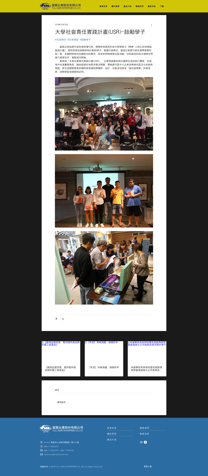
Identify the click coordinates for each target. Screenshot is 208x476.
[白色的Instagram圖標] (141, 442)
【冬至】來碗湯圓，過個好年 (103, 367)
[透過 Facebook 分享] (56, 319)
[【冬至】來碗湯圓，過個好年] (104, 352)
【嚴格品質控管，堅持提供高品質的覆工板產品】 (60, 368)
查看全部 (162, 336)
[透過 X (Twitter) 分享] (62, 319)
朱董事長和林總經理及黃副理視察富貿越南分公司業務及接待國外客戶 (146, 368)
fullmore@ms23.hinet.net (56, 454)
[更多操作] (151, 24)
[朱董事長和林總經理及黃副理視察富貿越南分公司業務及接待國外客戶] (147, 352)
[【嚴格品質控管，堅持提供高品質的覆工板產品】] (61, 352)
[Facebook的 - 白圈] (145, 442)
